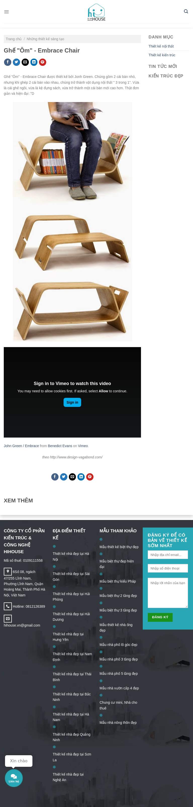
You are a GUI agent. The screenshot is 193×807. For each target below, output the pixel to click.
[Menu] (6, 11)
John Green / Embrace (21, 446)
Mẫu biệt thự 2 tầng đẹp (118, 596)
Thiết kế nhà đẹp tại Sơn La (72, 757)
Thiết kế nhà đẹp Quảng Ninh (71, 737)
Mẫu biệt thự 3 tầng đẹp (118, 610)
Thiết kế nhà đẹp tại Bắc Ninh (72, 697)
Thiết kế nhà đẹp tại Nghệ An (68, 777)
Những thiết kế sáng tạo (45, 39)
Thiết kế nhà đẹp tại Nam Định (72, 656)
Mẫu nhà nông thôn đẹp (118, 723)
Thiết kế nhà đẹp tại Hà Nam (71, 717)
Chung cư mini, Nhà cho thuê (118, 705)
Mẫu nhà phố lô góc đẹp (118, 645)
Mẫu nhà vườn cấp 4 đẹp (119, 688)
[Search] (186, 12)
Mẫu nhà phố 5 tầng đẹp (119, 674)
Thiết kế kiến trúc (162, 55)
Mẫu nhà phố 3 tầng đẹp (119, 659)
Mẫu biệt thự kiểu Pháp (118, 581)
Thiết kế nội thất (161, 46)
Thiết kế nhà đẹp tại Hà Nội (71, 556)
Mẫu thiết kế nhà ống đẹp (116, 627)
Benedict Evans (60, 446)
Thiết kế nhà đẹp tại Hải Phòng (71, 596)
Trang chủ (14, 39)
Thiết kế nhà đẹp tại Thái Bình (72, 677)
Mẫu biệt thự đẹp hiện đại (117, 564)
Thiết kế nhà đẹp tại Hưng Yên (68, 637)
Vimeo (83, 446)
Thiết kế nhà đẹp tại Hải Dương (71, 617)
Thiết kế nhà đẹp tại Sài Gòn (71, 576)
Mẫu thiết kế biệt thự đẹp (119, 547)
